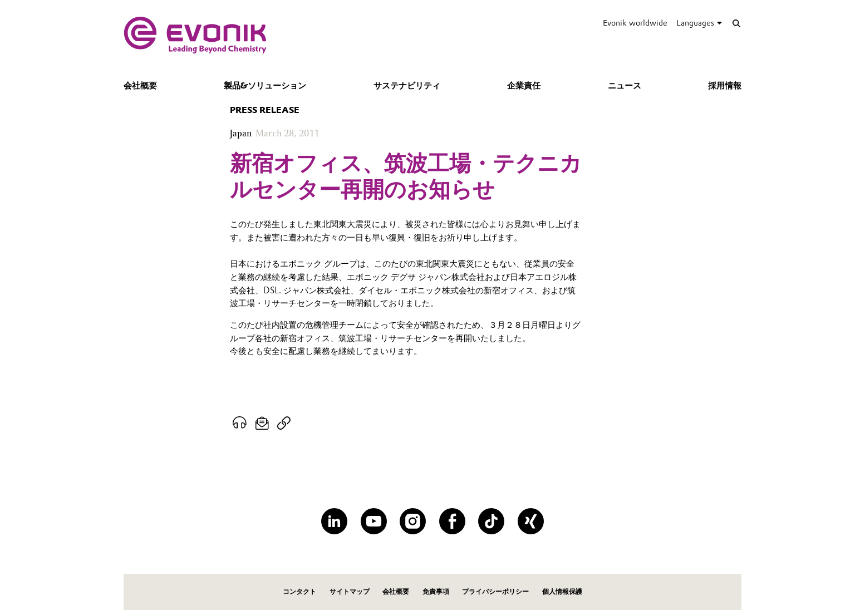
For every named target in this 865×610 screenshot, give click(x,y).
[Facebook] (452, 521)
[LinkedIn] (334, 521)
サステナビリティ (406, 86)
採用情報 (724, 86)
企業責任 (523, 86)
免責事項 (435, 591)
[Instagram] (413, 521)
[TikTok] (491, 521)
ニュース (624, 86)
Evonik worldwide (635, 23)
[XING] (531, 521)
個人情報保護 (562, 591)
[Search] (736, 23)
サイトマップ (350, 591)
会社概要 (140, 86)
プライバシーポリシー (495, 591)
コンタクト (299, 591)
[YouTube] (374, 521)
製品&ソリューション (265, 86)
